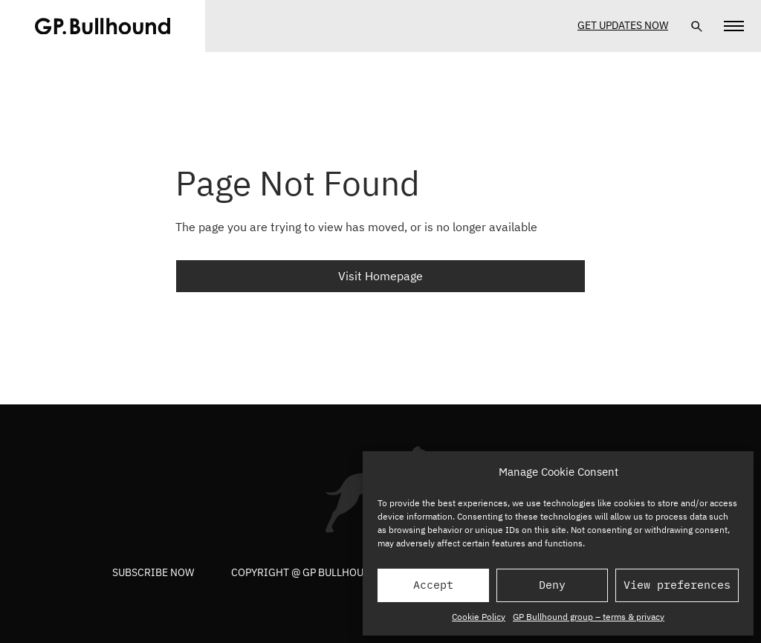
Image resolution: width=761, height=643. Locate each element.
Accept (433, 585)
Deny (552, 585)
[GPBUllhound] (102, 26)
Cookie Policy (478, 616)
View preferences (677, 585)
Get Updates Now (622, 25)
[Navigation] (733, 26)
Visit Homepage (380, 275)
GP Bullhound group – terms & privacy (588, 616)
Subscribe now (153, 572)
